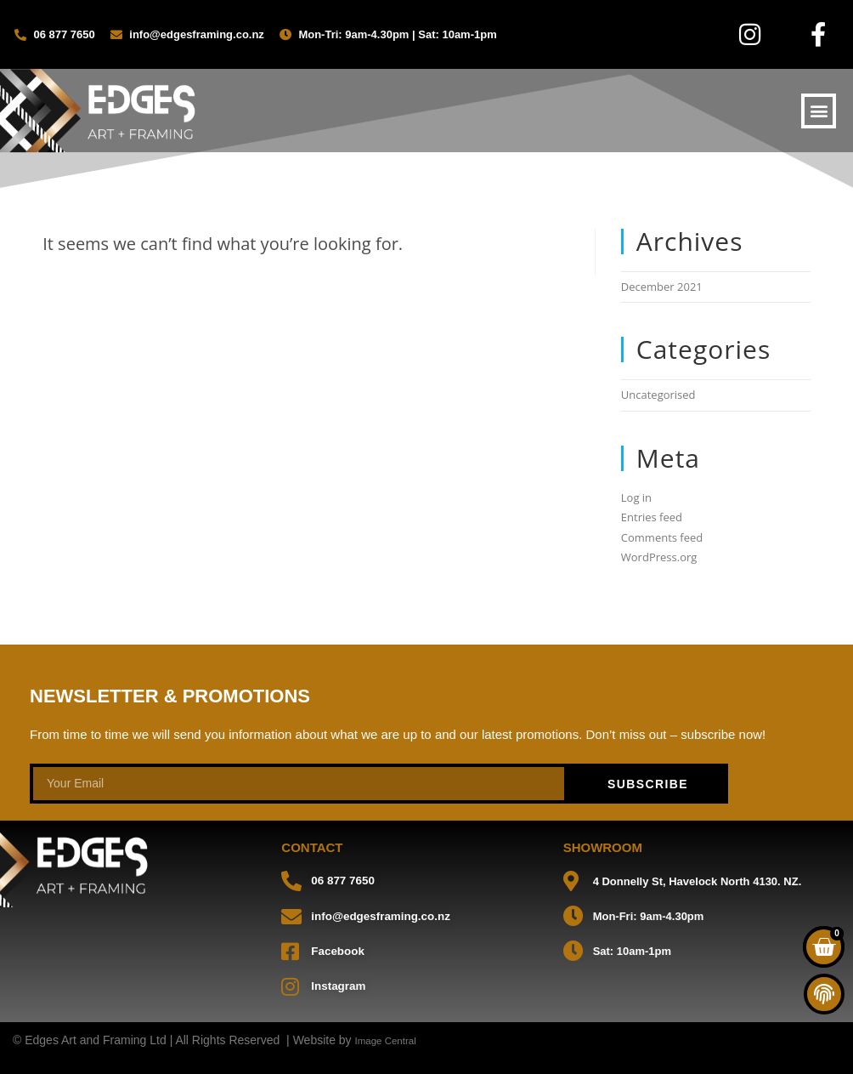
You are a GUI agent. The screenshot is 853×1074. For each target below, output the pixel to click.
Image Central (392, 1039)
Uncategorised (658, 394)
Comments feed (662, 537)
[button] (818, 111)
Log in (636, 497)
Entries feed (651, 517)
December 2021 (662, 286)
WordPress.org (659, 557)
